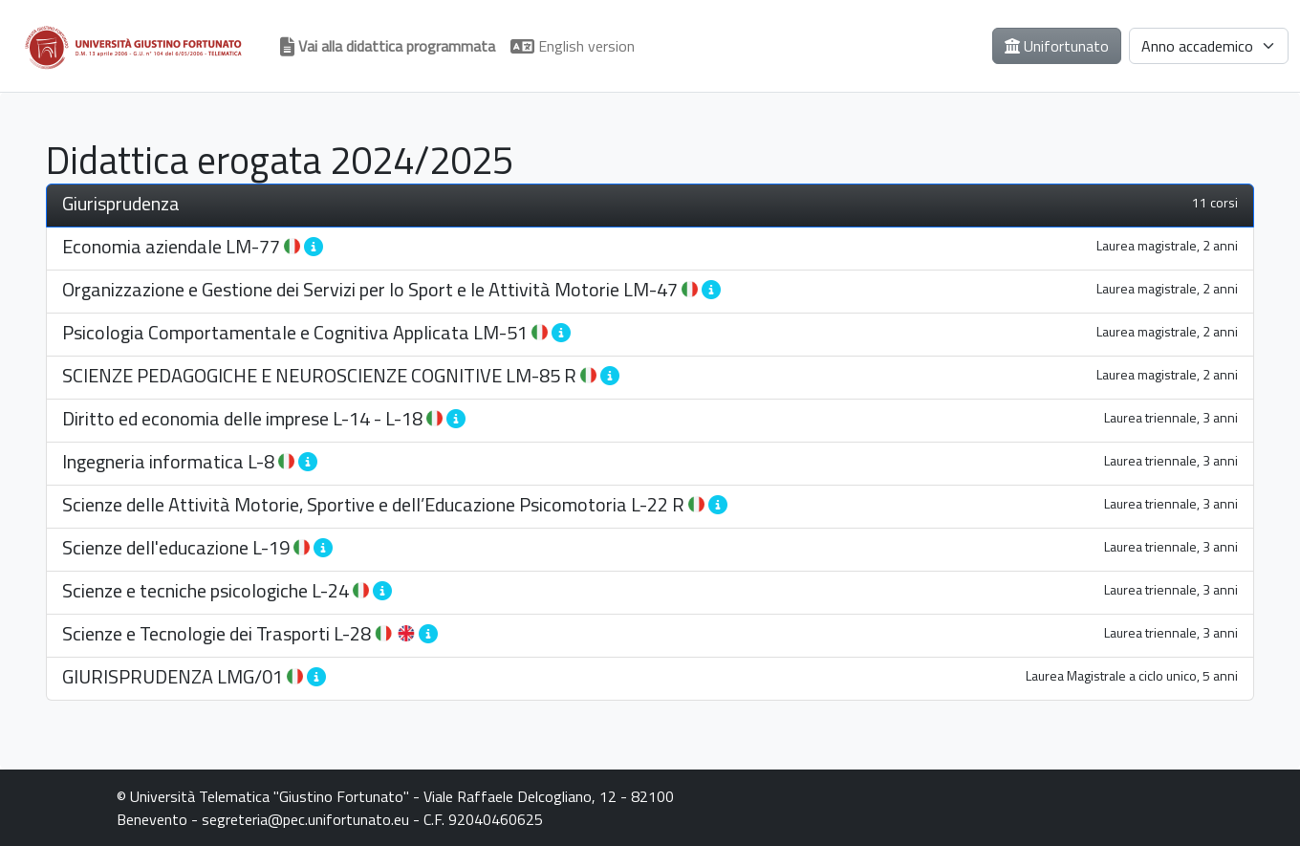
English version (572, 45)
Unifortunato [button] (1057, 45)
